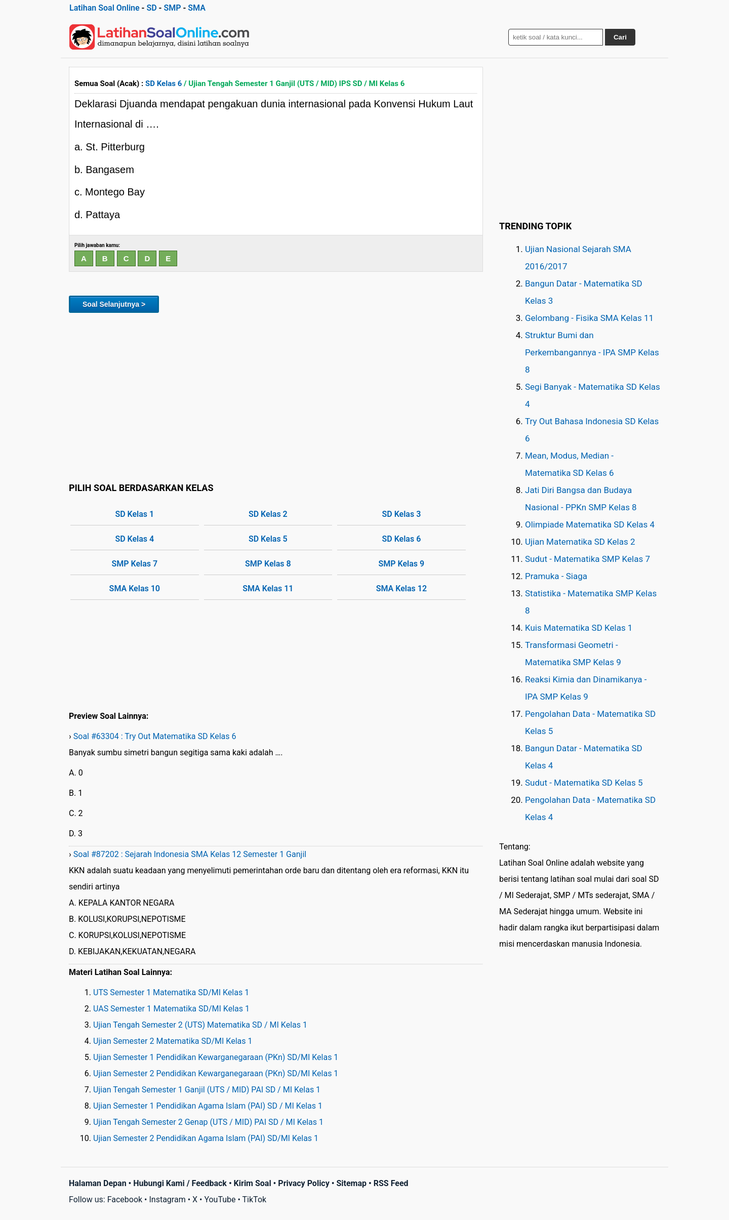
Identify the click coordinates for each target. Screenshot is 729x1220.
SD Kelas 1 (134, 514)
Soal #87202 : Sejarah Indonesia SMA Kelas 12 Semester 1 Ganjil (189, 854)
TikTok (254, 1199)
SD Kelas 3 (401, 514)
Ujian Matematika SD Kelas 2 (580, 542)
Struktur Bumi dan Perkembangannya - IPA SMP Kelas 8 (592, 352)
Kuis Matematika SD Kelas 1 (578, 628)
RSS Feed (391, 1183)
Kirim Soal (252, 1183)
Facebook (124, 1199)
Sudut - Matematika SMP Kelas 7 (587, 559)
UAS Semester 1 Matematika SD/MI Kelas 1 (171, 1008)
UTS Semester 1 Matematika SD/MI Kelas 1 (171, 992)
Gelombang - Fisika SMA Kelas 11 (589, 318)
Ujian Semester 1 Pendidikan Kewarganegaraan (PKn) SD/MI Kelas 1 (215, 1057)
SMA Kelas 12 (401, 588)
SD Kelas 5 (268, 539)
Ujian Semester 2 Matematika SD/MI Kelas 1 (172, 1041)
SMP (172, 8)
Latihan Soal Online (104, 8)
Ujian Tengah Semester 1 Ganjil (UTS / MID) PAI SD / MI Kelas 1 (206, 1089)
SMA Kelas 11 (267, 588)
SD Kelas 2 (268, 514)
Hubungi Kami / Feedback (180, 1183)
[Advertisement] (276, 396)
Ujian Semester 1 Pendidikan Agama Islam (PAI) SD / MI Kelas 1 (207, 1106)
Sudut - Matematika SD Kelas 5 (584, 783)
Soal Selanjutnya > (114, 304)
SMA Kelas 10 (134, 588)
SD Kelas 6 (163, 83)
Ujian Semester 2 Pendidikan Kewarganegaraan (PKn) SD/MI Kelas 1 (215, 1073)
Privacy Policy (303, 1183)
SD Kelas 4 (134, 539)
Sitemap (351, 1183)
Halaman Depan (98, 1183)
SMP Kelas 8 (268, 563)
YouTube (219, 1199)
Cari (620, 37)
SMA (197, 8)
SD (151, 8)
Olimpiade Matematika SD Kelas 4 (590, 524)
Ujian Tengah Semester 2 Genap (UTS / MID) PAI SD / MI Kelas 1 (208, 1122)
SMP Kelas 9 (402, 563)
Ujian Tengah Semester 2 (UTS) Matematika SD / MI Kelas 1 (200, 1025)
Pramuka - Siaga (556, 576)
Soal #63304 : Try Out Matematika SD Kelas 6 (154, 736)
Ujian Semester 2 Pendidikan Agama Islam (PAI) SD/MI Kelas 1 (205, 1138)
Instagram (167, 1199)
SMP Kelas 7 (134, 563)
